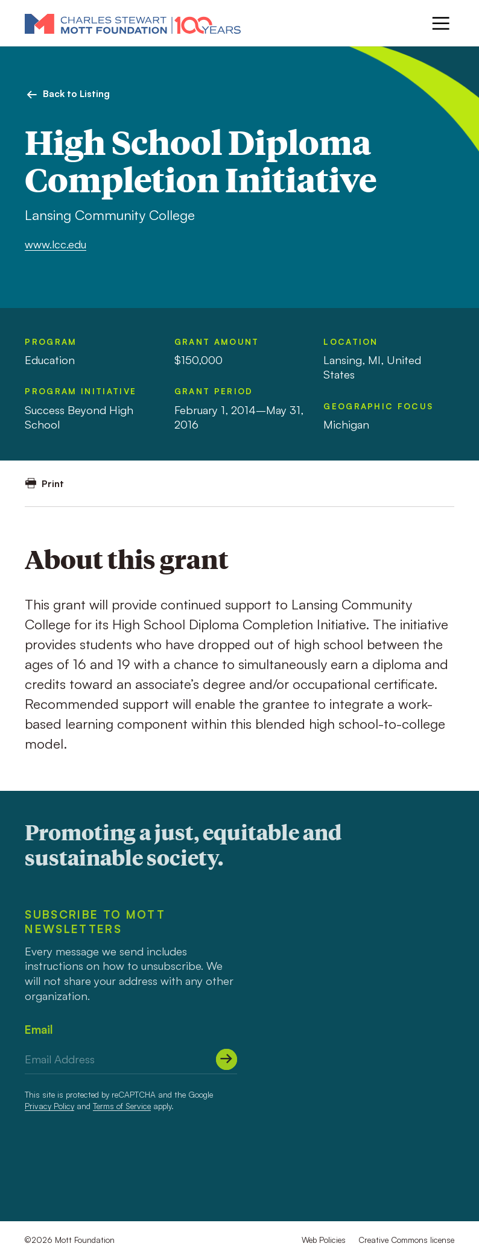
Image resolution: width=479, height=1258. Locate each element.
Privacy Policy (49, 1106)
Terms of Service (122, 1106)
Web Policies (324, 1239)
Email (38, 1029)
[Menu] (441, 23)
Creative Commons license (406, 1239)
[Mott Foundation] (133, 23)
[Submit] (226, 1059)
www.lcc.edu (55, 244)
